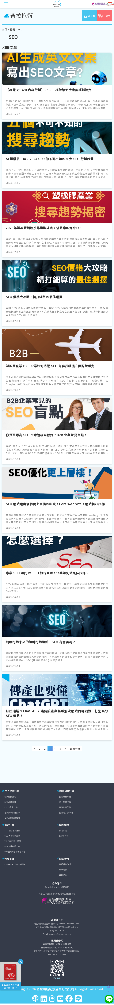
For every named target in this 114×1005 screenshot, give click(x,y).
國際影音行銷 (65, 807)
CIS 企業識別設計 (11, 807)
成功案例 (63, 830)
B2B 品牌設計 (10, 802)
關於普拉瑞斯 (65, 864)
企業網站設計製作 (12, 812)
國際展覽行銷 (65, 796)
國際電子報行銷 (66, 812)
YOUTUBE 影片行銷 (12, 841)
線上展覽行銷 (65, 802)
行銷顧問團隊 (10, 796)
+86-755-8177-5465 (57, 954)
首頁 (4, 29)
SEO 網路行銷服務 (12, 830)
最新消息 (63, 869)
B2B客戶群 (63, 835)
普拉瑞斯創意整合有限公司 (55, 989)
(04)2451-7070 (57, 930)
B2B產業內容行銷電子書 (14, 851)
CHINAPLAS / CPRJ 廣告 (14, 864)
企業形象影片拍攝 (12, 817)
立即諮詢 (63, 874)
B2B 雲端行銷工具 (12, 846)
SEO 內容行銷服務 (12, 835)
